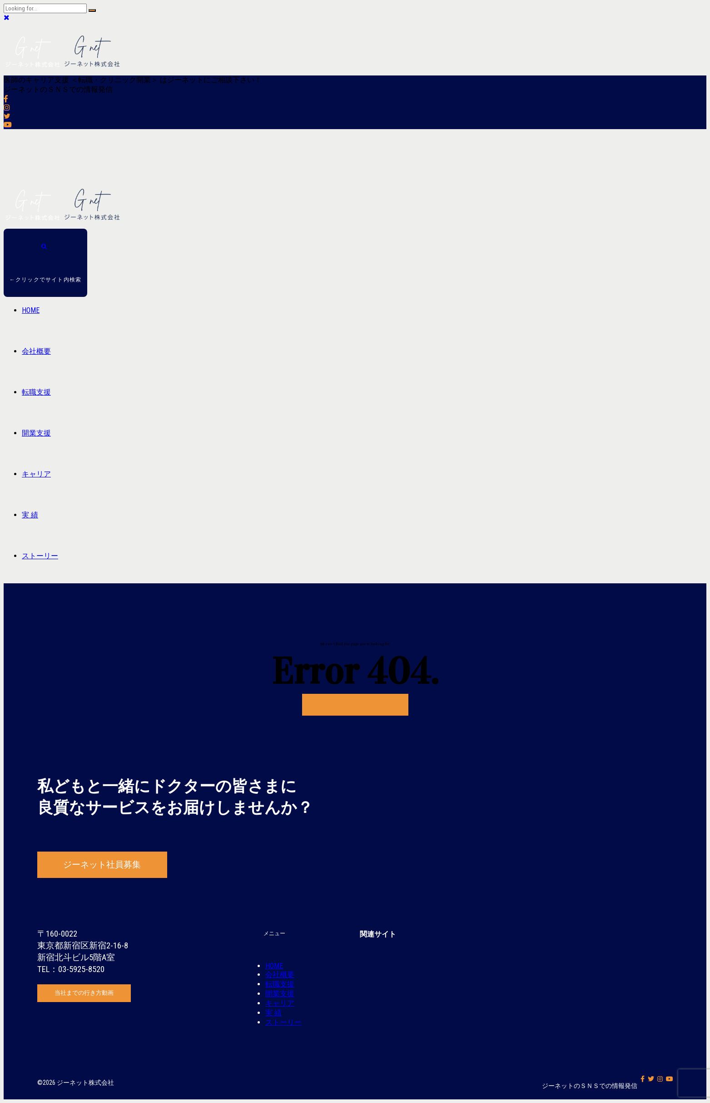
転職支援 (36, 392)
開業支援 (36, 433)
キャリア (36, 474)
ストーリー (40, 556)
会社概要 (36, 351)
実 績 (30, 515)
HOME (31, 310)
